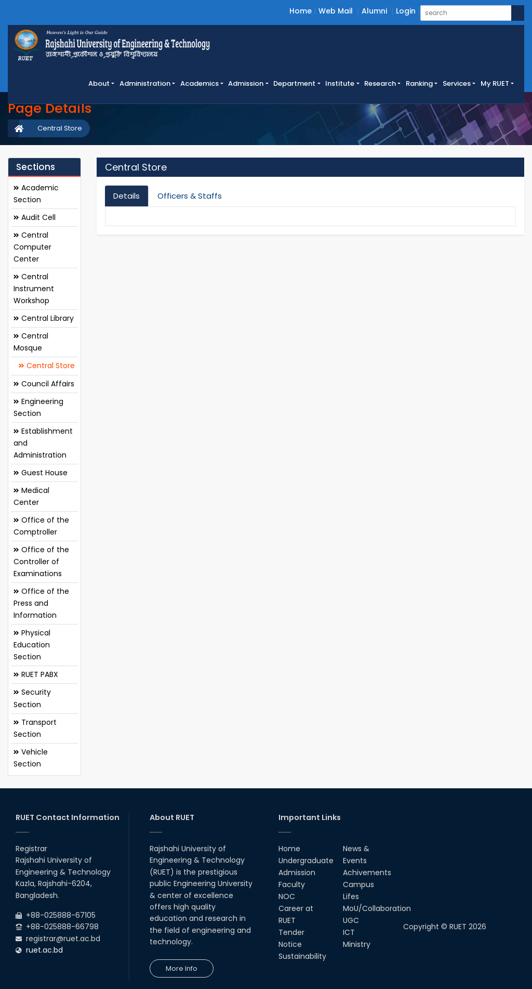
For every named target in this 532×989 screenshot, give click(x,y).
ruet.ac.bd (44, 950)
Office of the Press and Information (41, 603)
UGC (351, 920)
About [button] (99, 83)
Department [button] (294, 83)
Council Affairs (44, 384)
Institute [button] (339, 83)
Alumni (374, 11)
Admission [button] (245, 83)
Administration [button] (144, 83)
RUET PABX (36, 674)
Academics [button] (199, 83)
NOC (286, 896)
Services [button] (457, 83)
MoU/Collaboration (377, 908)
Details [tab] (126, 195)
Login (406, 11)
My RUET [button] (495, 83)
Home (300, 11)
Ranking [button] (419, 83)
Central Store (59, 128)
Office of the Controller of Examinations (41, 561)
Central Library (44, 318)
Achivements (367, 872)
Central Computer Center (32, 247)
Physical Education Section (32, 645)
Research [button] (380, 83)
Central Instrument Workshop (34, 288)
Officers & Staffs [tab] (189, 195)
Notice (290, 944)
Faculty (291, 884)
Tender (291, 932)
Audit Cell (35, 217)
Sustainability (302, 956)
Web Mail (335, 11)
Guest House (41, 472)
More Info (181, 968)
